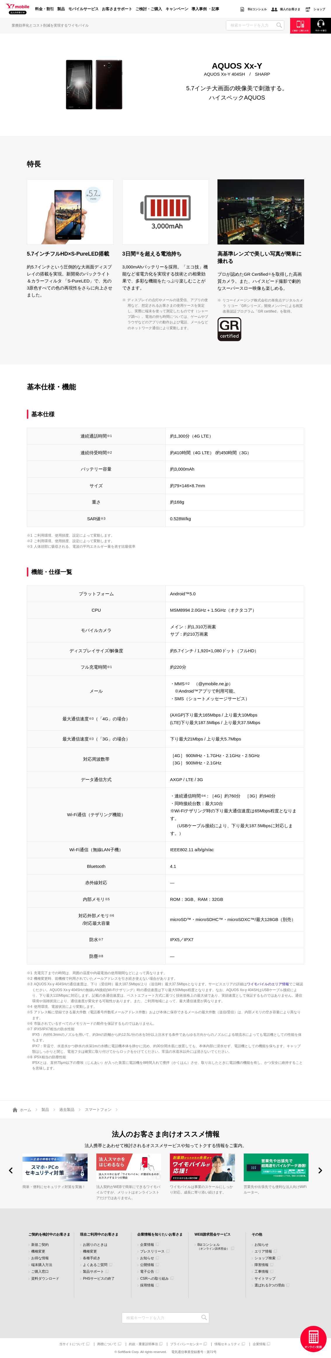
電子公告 (147, 1272)
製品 (61, 9)
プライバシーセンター (186, 1344)
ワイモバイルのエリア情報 (268, 984)
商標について (106, 1344)
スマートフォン (98, 1109)
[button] (10, 1170)
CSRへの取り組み (154, 1279)
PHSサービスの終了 (99, 1279)
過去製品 (66, 1109)
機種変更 (38, 1251)
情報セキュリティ (227, 1344)
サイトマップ (265, 1279)
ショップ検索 (265, 1258)
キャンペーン (177, 9)
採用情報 (147, 1285)
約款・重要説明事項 (143, 1344)
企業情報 (147, 1245)
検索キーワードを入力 (204, 1318)
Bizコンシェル (213, 1246)
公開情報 (147, 1265)
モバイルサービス (83, 9)
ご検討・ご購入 (148, 9)
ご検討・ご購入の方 (300, 26)
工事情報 (262, 1272)
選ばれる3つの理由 (270, 1285)
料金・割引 (44, 9)
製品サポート (93, 1272)
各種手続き (91, 1258)
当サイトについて (72, 1344)
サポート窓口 (321, 26)
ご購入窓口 (40, 1272)
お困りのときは (95, 1245)
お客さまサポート (117, 9)
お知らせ (147, 1258)
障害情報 (262, 1265)
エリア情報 (263, 1251)
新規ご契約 (40, 1245)
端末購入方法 (41, 1265)
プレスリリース (152, 1251)
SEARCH (279, 25)
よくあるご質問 (95, 1265)
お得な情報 (40, 1258)
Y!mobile (17, 9)
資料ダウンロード (45, 1279)
